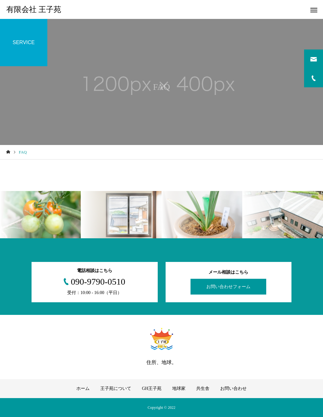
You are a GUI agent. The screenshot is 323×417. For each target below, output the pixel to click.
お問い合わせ (233, 388)
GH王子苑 (152, 388)
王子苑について (115, 388)
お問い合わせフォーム (228, 286)
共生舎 (202, 388)
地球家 (178, 388)
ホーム (83, 388)
